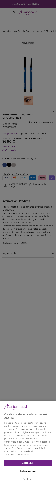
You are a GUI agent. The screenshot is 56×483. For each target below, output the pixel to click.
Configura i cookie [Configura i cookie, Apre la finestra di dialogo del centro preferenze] (28, 473)
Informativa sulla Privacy (18, 457)
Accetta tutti (28, 465)
